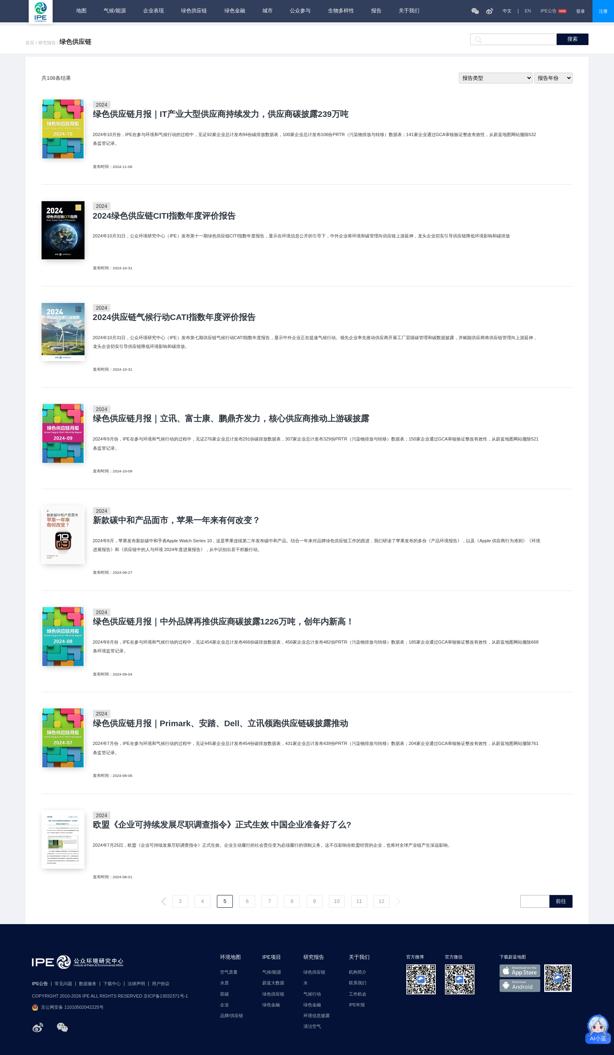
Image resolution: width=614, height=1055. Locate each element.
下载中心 (112, 984)
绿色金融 (234, 11)
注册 (603, 11)
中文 (507, 11)
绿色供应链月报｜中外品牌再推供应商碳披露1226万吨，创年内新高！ (223, 622)
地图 (81, 11)
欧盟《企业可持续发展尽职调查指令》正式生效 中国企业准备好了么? (222, 825)
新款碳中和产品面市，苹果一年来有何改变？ (176, 520)
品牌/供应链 (231, 1016)
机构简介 (357, 972)
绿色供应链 (194, 11)
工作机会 (357, 994)
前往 (561, 901)
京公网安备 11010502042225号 (68, 1007)
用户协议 (160, 984)
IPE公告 (554, 11)
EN (528, 11)
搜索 (572, 39)
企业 (224, 1005)
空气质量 (229, 972)
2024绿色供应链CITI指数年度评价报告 (164, 216)
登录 (580, 11)
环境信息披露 (316, 1016)
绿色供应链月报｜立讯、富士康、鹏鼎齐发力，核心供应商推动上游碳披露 (231, 419)
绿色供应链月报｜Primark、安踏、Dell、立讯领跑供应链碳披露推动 (220, 723)
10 (337, 901)
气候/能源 (115, 11)
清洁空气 (312, 1026)
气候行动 (312, 994)
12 (381, 901)
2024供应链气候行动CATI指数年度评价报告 (174, 317)
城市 (267, 11)
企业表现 (153, 11)
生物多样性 (341, 11)
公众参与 (300, 11)
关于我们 (409, 11)
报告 (376, 11)
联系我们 (357, 983)
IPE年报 (357, 1005)
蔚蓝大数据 (273, 983)
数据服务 (87, 984)
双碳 (224, 994)
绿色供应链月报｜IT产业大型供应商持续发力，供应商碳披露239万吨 (220, 114)
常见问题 (63, 984)
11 (359, 901)
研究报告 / (48, 43)
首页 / (32, 43)
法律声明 (136, 984)
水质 (224, 983)
